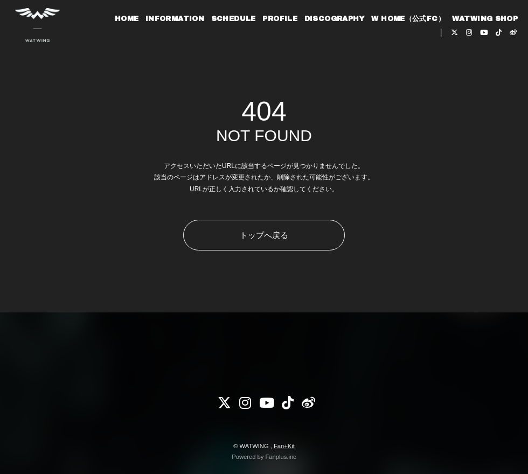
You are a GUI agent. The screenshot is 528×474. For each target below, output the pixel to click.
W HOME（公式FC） (398, 42)
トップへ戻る (264, 235)
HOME (117, 42)
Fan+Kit (284, 446)
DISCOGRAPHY (324, 42)
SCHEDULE (222, 42)
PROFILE (269, 42)
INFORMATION (164, 42)
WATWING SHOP (474, 42)
